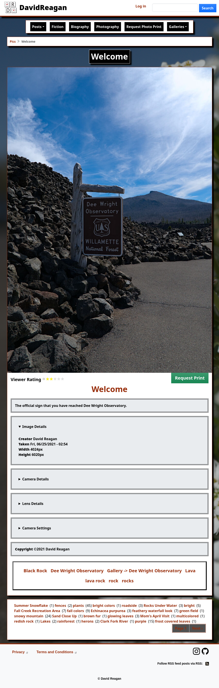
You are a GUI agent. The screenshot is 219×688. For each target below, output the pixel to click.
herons (87, 621)
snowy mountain (28, 616)
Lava (190, 571)
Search (208, 8)
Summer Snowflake (31, 605)
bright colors (104, 605)
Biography (80, 26)
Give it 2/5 (51, 378)
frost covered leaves (172, 621)
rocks (128, 581)
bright (189, 605)
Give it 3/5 (55, 378)
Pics (13, 41)
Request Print (190, 378)
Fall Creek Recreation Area (37, 610)
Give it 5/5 (62, 378)
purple (140, 621)
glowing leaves (120, 616)
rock (113, 581)
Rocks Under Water (160, 605)
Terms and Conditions (56, 652)
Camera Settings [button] (36, 528)
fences (60, 605)
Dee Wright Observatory (77, 571)
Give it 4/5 (59, 378)
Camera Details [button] (35, 479)
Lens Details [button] (32, 503)
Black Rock (35, 571)
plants (78, 605)
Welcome (110, 389)
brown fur (92, 616)
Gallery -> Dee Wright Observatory (144, 571)
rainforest (66, 621)
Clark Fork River (114, 621)
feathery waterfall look (152, 610)
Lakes (45, 621)
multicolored (187, 616)
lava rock (95, 581)
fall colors (75, 610)
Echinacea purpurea (108, 610)
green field (188, 610)
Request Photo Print (144, 26)
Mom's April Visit (155, 616)
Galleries (176, 26)
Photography (107, 26)
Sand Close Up (64, 616)
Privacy (20, 652)
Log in (140, 6)
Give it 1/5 (48, 378)
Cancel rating (44, 378)
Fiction (58, 26)
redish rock (24, 621)
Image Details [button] (34, 426)
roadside (129, 605)
